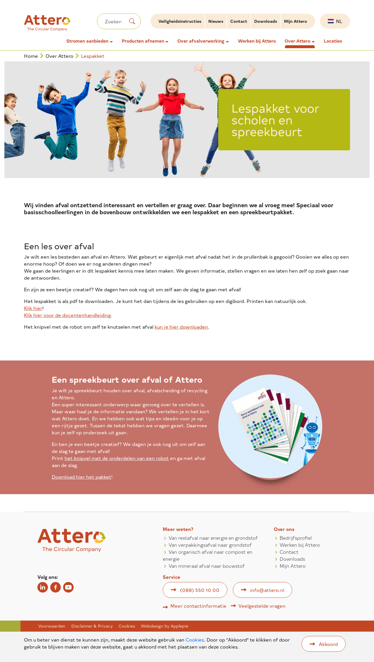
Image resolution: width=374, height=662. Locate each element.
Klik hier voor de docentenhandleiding (67, 315)
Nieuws (215, 21)
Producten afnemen (143, 41)
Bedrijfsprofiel (296, 537)
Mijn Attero (295, 21)
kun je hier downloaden (181, 326)
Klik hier (33, 308)
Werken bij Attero (257, 41)
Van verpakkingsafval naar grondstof (210, 544)
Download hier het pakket (81, 476)
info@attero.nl (267, 590)
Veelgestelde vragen (261, 605)
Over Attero (297, 41)
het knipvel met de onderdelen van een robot (117, 458)
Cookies (127, 626)
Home (31, 56)
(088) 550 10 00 (199, 590)
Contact (238, 21)
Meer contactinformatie (198, 605)
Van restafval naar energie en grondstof (213, 537)
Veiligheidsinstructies (179, 21)
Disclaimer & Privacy (92, 626)
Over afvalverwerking (200, 41)
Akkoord (328, 644)
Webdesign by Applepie (164, 626)
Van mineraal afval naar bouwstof (207, 565)
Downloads (265, 21)
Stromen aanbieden (87, 41)
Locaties (333, 41)
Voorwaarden (51, 626)
